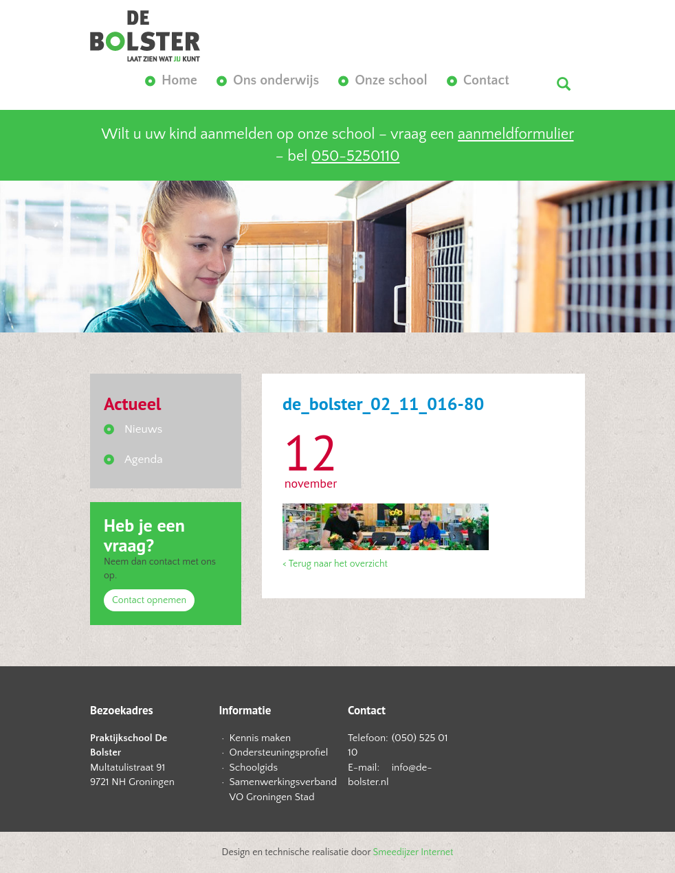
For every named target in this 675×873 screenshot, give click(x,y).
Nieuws (143, 429)
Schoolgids (254, 767)
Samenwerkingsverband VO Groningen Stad (279, 789)
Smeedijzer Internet (413, 852)
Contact (486, 80)
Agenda (143, 459)
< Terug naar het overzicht (335, 563)
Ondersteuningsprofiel (279, 752)
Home (179, 80)
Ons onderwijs (276, 80)
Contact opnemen (149, 600)
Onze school (391, 80)
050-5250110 (355, 156)
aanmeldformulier (515, 134)
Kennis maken (260, 738)
